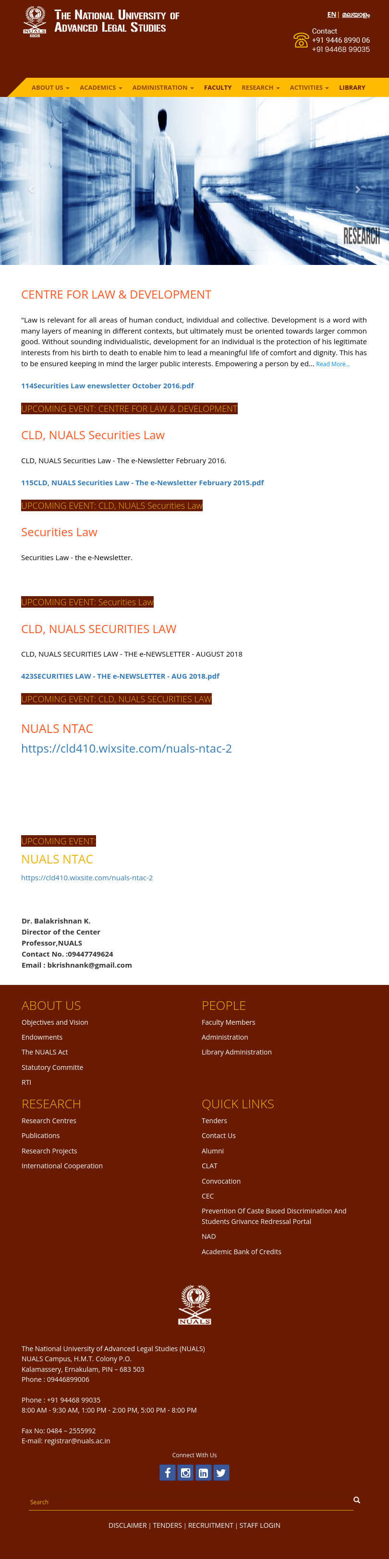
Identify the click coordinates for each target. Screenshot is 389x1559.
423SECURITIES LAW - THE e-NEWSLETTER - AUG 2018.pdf (104, 676)
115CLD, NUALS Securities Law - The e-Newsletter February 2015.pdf (126, 482)
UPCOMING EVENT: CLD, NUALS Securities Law (96, 505)
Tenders (214, 1120)
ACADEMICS (101, 87)
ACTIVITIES (309, 87)
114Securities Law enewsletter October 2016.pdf (91, 385)
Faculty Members (228, 1022)
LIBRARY (352, 87)
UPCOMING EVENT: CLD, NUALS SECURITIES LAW (100, 699)
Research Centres (49, 1120)
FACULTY (217, 87)
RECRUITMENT (210, 1525)
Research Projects (49, 1150)
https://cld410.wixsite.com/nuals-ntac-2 (110, 748)
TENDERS (167, 1525)
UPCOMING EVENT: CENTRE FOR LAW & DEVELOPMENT (113, 408)
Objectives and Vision (55, 1022)
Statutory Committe (52, 1067)
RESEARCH (261, 87)
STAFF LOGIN (260, 1525)
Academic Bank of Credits (241, 1251)
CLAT (210, 1165)
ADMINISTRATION (163, 87)
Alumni (213, 1150)
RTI (26, 1082)
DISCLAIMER (128, 1525)
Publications (41, 1135)
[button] (29, 189)
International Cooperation (62, 1165)
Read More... (317, 364)
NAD (209, 1236)
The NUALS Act (45, 1051)
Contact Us (219, 1135)
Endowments (42, 1037)
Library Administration (237, 1051)
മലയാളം (356, 14)
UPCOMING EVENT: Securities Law (71, 602)
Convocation (221, 1181)
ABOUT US (51, 87)
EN (331, 14)
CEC (208, 1195)
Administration (225, 1037)
